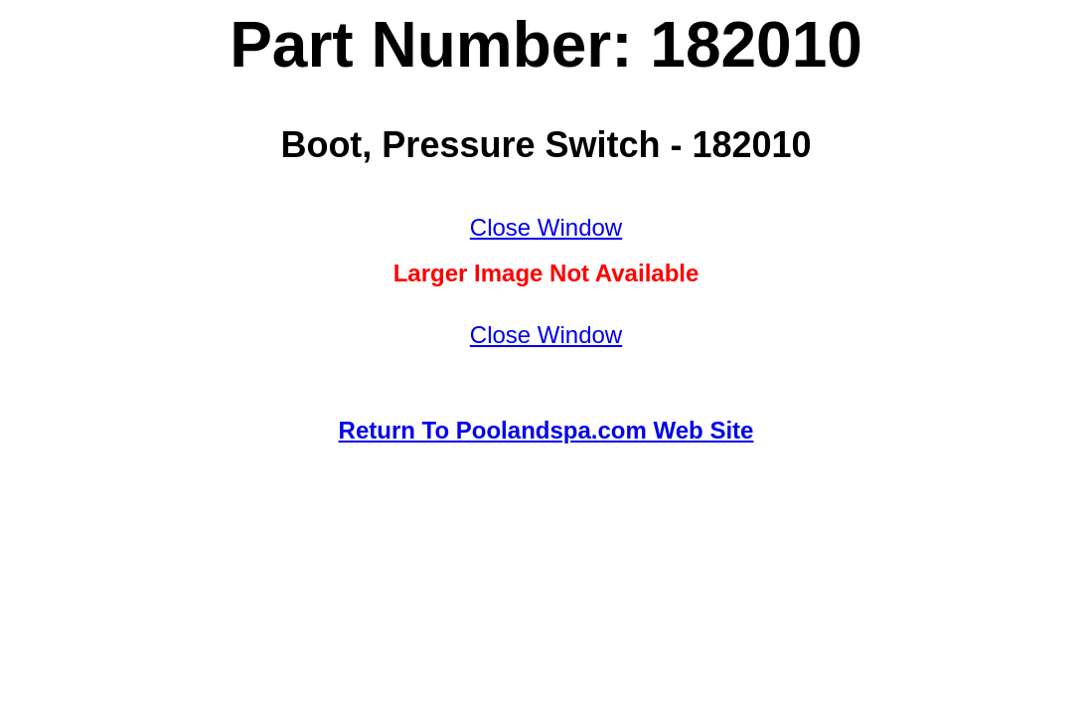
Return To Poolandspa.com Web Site (546, 430)
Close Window (546, 227)
